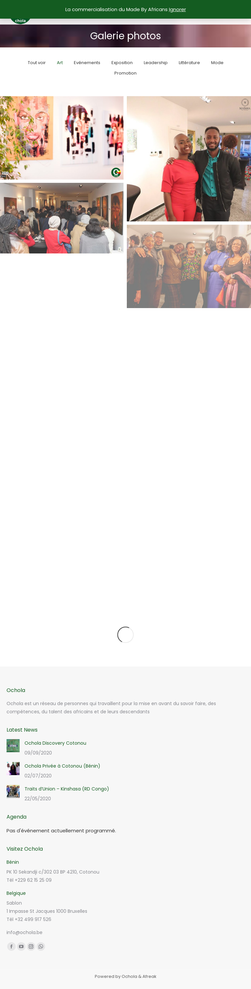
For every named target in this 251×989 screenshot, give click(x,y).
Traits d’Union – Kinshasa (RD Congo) (67, 789)
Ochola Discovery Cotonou (55, 743)
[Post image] (13, 745)
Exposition (122, 63)
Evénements (87, 63)
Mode (217, 63)
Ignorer (177, 9)
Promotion (125, 73)
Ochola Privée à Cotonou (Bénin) (62, 766)
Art (60, 63)
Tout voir (37, 63)
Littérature (189, 63)
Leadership (156, 63)
